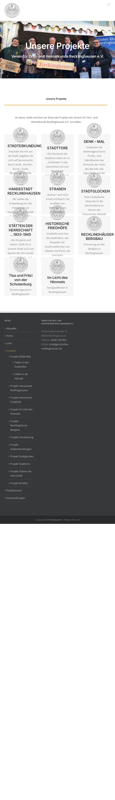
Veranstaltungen (15, 498)
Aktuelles (11, 328)
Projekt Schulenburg (21, 437)
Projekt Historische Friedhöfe (21, 400)
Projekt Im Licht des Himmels (21, 411)
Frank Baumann (55, 519)
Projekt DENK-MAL (20, 356)
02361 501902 (58, 340)
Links (9, 343)
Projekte (11, 350)
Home (9, 335)
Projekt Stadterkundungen (21, 447)
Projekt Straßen (19, 483)
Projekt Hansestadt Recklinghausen (21, 388)
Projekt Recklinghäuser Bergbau (19, 426)
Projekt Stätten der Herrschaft (21, 473)
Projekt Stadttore (20, 464)
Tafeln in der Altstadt (21, 376)
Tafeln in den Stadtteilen (21, 364)
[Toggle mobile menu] (109, 4)
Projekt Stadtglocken (22, 456)
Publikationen (14, 490)
